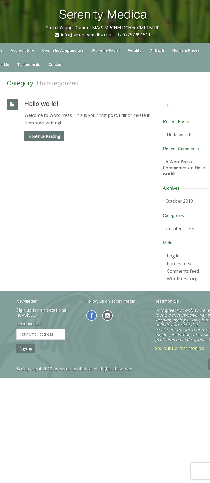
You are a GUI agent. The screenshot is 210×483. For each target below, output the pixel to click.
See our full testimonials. (180, 348)
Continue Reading (44, 136)
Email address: (28, 323)
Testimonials (28, 64)
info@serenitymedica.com (86, 35)
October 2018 (179, 201)
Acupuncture (22, 50)
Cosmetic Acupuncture (62, 50)
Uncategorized (180, 228)
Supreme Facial (106, 50)
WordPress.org (182, 279)
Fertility (134, 50)
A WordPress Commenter (177, 165)
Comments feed (183, 271)
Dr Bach (157, 50)
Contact (55, 64)
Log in (173, 256)
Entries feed (179, 263)
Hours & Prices (185, 50)
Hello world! (41, 103)
